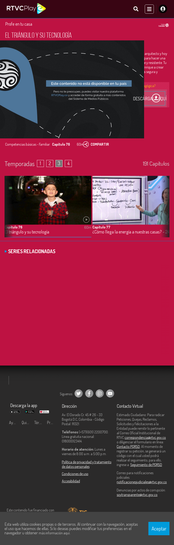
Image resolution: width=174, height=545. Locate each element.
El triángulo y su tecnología (27, 231)
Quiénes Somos (27, 422)
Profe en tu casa (18, 24)
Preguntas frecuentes (52, 422)
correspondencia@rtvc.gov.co (145, 437)
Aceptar (159, 528)
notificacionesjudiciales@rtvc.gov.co (142, 482)
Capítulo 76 (13, 227)
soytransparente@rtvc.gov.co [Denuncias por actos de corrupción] (137, 494)
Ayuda (14, 422)
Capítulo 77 (101, 227)
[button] (163, 209)
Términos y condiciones (39, 422)
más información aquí (54, 533)
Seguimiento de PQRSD (146, 464)
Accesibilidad (71, 481)
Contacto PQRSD (128, 446)
